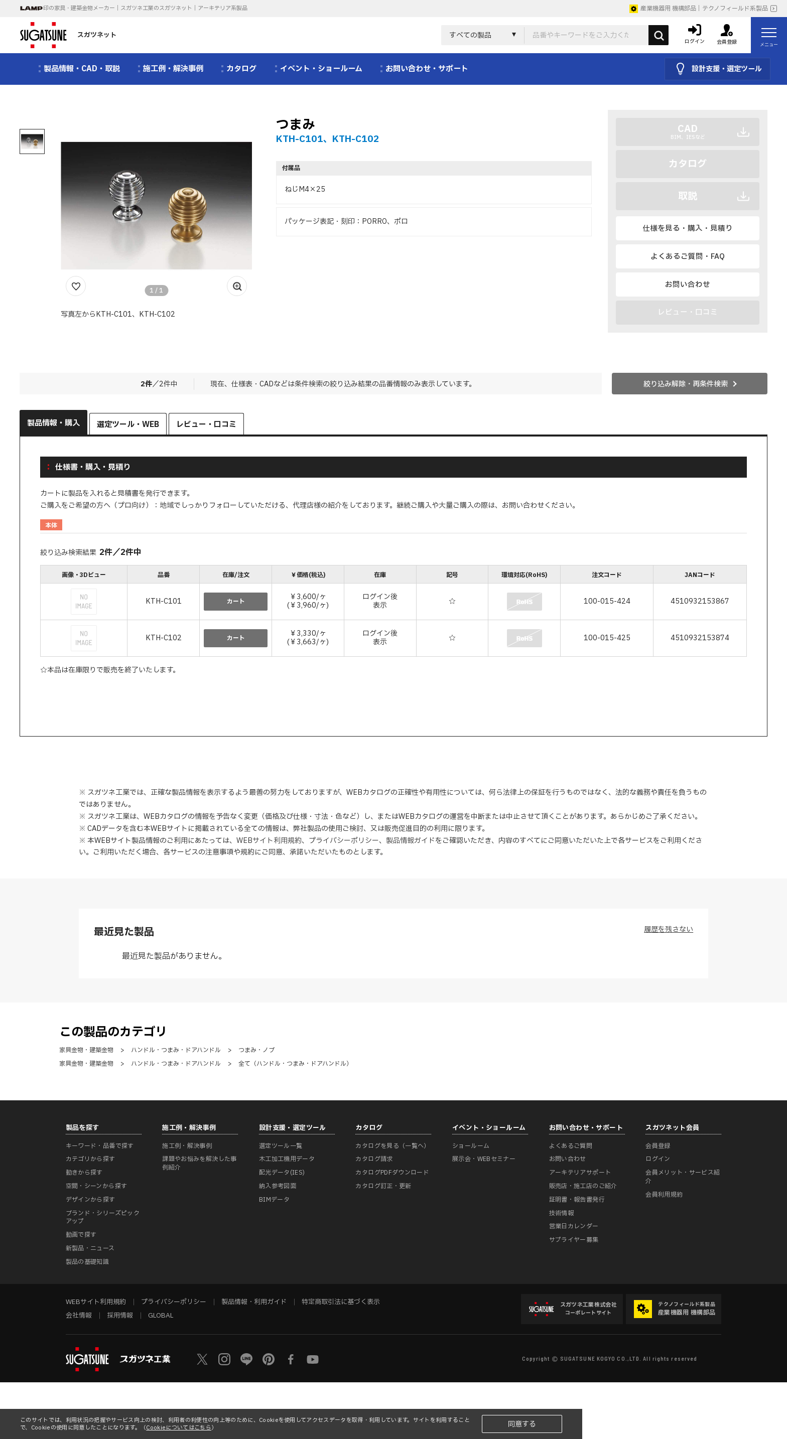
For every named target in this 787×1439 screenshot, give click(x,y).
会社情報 (79, 1316)
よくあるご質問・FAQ (687, 256)
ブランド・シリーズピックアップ (103, 1217)
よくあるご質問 (571, 1145)
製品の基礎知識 (87, 1261)
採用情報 (120, 1316)
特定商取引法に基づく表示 (341, 1302)
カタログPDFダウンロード (392, 1172)
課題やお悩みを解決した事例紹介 (199, 1163)
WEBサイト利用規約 (269, 840)
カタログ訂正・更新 (383, 1186)
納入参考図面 (277, 1186)
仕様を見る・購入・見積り (687, 228)
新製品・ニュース (90, 1248)
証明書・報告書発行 (577, 1199)
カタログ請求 (373, 1159)
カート (236, 601)
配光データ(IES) (282, 1172)
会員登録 (657, 1145)
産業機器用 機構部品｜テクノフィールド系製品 (698, 8)
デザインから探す (90, 1199)
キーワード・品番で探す (100, 1145)
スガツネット (68, 35)
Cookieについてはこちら (178, 1427)
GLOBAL (160, 1316)
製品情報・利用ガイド (254, 1302)
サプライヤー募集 (574, 1239)
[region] (393, 612)
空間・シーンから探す (96, 1186)
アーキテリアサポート (580, 1172)
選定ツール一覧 (281, 1145)
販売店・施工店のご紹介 (583, 1186)
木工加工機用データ (287, 1159)
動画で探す (81, 1234)
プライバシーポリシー (344, 840)
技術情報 (561, 1213)
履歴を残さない (668, 929)
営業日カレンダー (574, 1226)
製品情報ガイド (410, 840)
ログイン (657, 1159)
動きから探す (84, 1172)
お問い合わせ (687, 284)
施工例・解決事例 (187, 1145)
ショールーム (470, 1145)
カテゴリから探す (90, 1159)
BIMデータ (274, 1199)
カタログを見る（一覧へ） (392, 1145)
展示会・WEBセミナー (483, 1159)
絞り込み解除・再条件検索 (685, 384)
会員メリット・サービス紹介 (682, 1177)
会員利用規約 (664, 1194)
